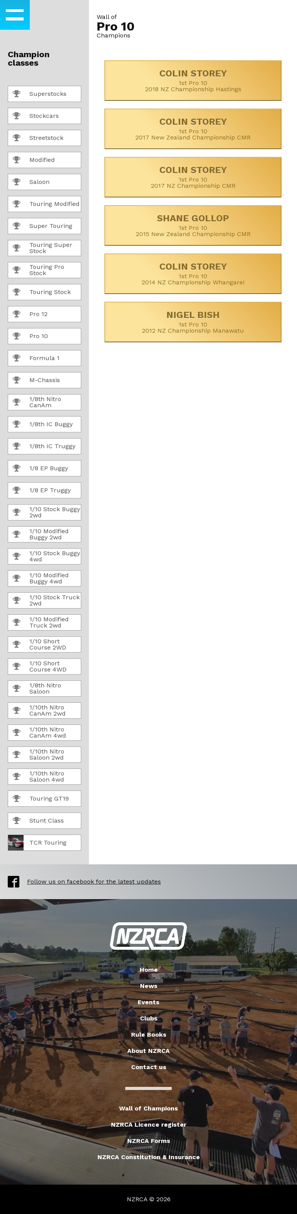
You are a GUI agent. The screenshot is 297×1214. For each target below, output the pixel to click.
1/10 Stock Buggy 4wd (46, 556)
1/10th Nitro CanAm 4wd (39, 732)
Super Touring (42, 226)
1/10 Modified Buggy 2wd (41, 534)
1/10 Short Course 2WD (39, 644)
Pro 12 (30, 314)
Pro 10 (30, 336)
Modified (34, 160)
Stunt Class (38, 821)
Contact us (148, 1067)
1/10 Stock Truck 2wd (46, 600)
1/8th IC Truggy (44, 446)
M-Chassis (36, 380)
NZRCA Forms (148, 1140)
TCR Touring (37, 842)
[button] (15, 15)
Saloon (31, 182)
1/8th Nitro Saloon (37, 688)
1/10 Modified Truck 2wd (41, 622)
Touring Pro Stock (38, 270)
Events (148, 1002)
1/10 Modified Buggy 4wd (41, 578)
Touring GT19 (41, 799)
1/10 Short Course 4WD (40, 666)
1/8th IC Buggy (43, 424)
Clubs (148, 1018)
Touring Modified (46, 204)
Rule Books (148, 1034)
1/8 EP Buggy (40, 468)
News (148, 986)
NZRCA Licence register (148, 1124)
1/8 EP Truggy (42, 490)
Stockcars (36, 116)
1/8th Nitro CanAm (37, 402)
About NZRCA (148, 1050)
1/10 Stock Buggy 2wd (46, 512)
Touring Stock (42, 292)
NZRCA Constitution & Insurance (148, 1157)
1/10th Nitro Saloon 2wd (38, 754)
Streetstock (38, 138)
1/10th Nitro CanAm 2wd (39, 710)
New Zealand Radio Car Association (148, 936)
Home (149, 969)
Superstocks (40, 94)
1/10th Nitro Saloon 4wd (38, 776)
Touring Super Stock (42, 248)
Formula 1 (36, 358)
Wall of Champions (148, 1108)
